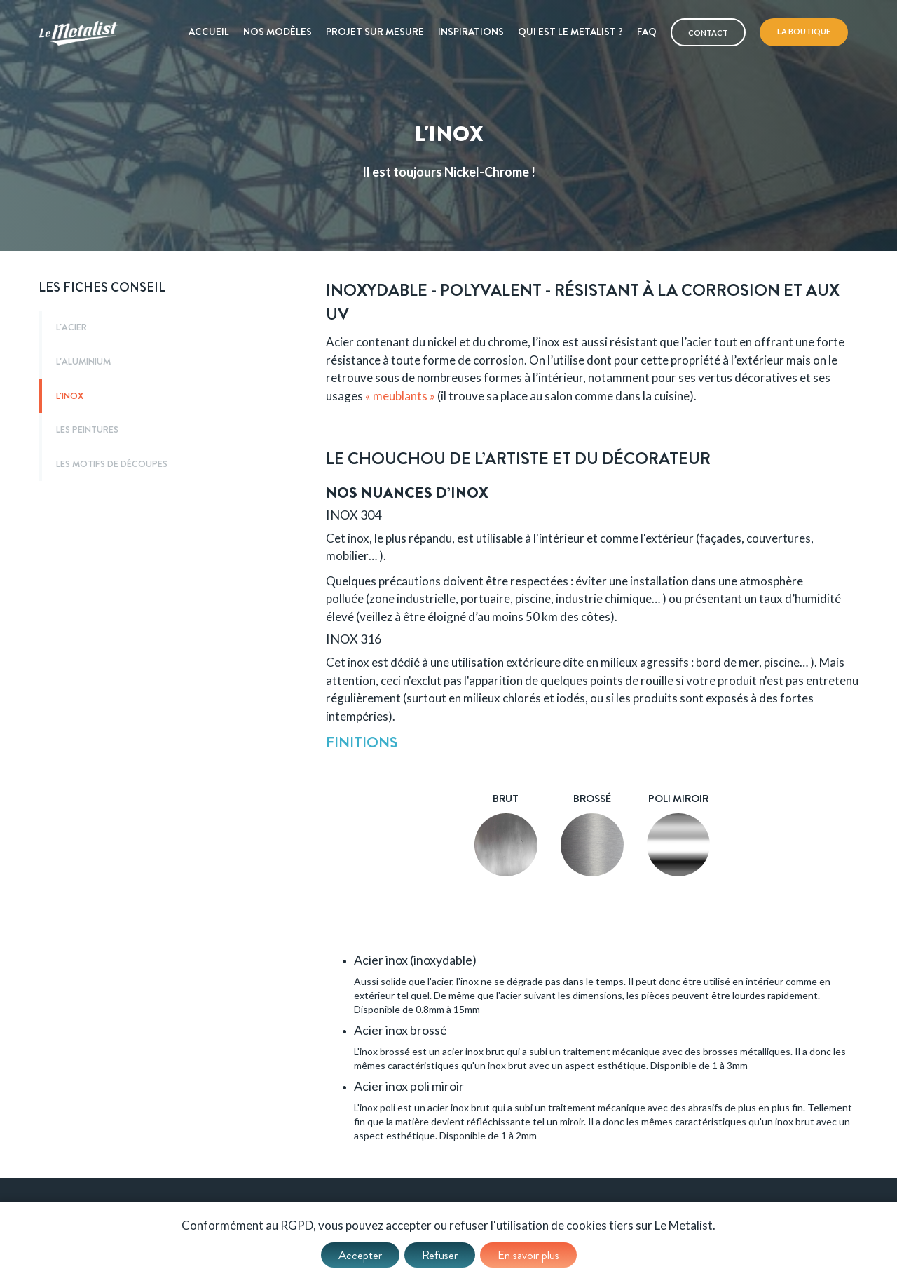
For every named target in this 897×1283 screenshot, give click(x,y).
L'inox (69, 396)
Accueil (209, 32)
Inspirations (471, 32)
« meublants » (400, 395)
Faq (647, 32)
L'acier (71, 327)
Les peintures (87, 429)
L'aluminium (83, 361)
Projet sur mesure (375, 32)
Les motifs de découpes (111, 464)
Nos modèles (277, 32)
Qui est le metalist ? (570, 32)
